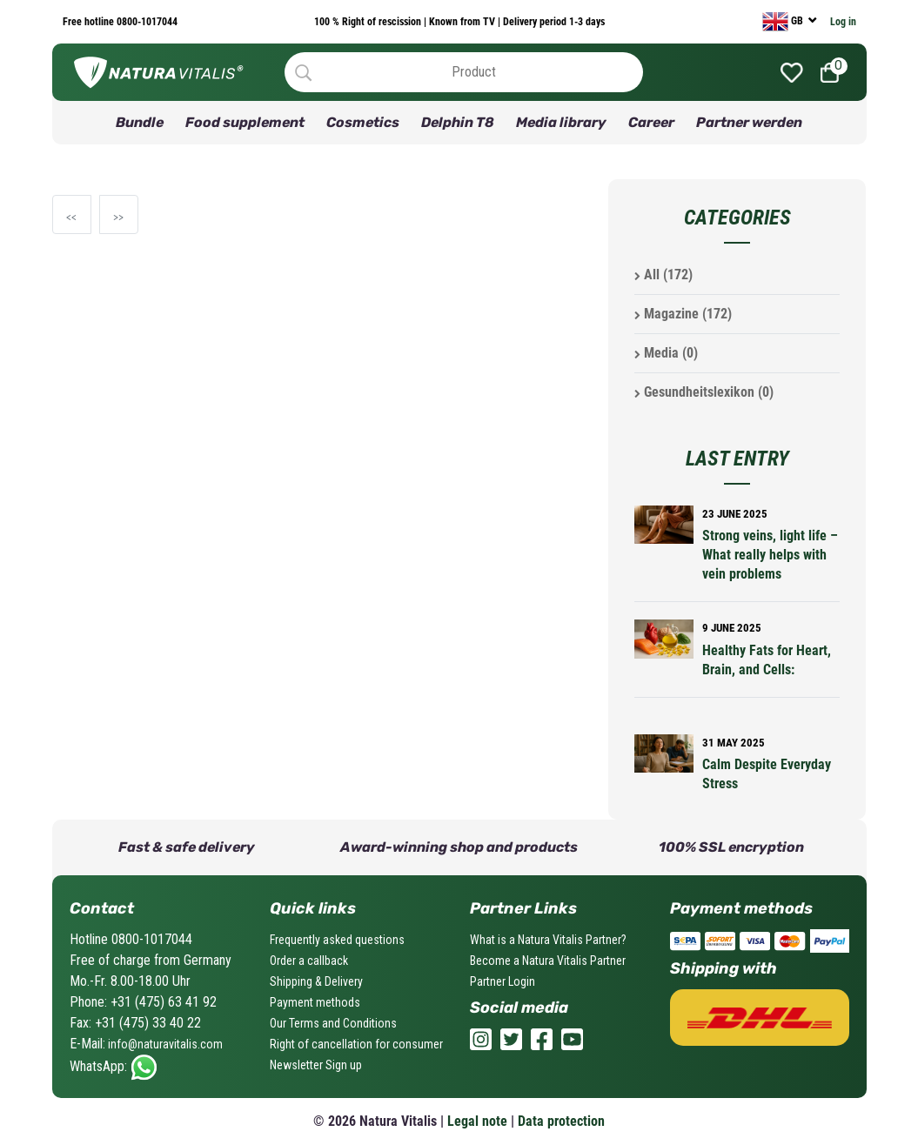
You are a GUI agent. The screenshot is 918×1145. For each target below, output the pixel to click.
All (663, 274)
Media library (561, 122)
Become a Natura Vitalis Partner (548, 961)
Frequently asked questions (337, 940)
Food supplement (245, 122)
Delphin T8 (457, 122)
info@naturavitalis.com (164, 1044)
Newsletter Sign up (316, 1065)
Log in (843, 22)
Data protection (561, 1121)
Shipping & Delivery (316, 981)
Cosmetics (362, 122)
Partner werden (749, 122)
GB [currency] (784, 22)
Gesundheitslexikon (704, 392)
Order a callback (309, 961)
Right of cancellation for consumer (356, 1044)
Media (666, 353)
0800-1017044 (146, 22)
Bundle (140, 122)
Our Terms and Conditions (333, 1023)
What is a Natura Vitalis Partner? (548, 940)
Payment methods (315, 1002)
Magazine (683, 313)
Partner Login (502, 981)
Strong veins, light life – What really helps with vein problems (770, 554)
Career (651, 122)
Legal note (477, 1121)
